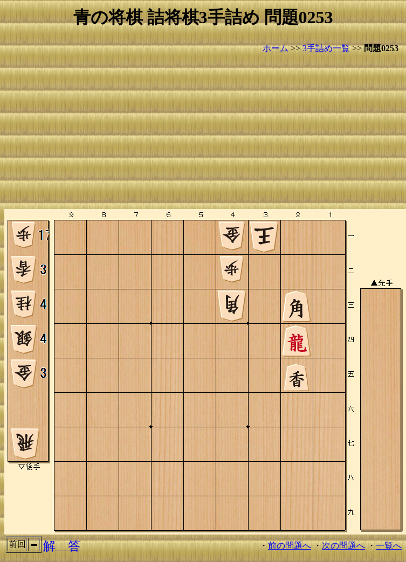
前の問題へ (289, 545)
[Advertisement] (203, 132)
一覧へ (389, 545)
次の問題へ (343, 545)
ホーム (275, 48)
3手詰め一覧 (326, 48)
